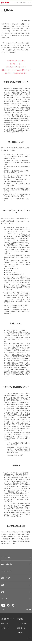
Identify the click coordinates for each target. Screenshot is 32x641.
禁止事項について (15, 64)
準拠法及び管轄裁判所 (19, 73)
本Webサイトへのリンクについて (15, 67)
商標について (5, 623)
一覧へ (3, 609)
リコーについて (6, 557)
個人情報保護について (7, 619)
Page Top (28, 609)
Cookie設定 (20, 632)
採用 (2, 592)
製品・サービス (6, 578)
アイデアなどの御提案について (20, 70)
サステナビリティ (6, 571)
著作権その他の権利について (15, 61)
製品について (5, 70)
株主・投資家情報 (6, 564)
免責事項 (7, 73)
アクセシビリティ (22, 623)
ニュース (4, 599)
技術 (2, 585)
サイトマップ (5, 628)
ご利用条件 (20, 619)
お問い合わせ (21, 628)
